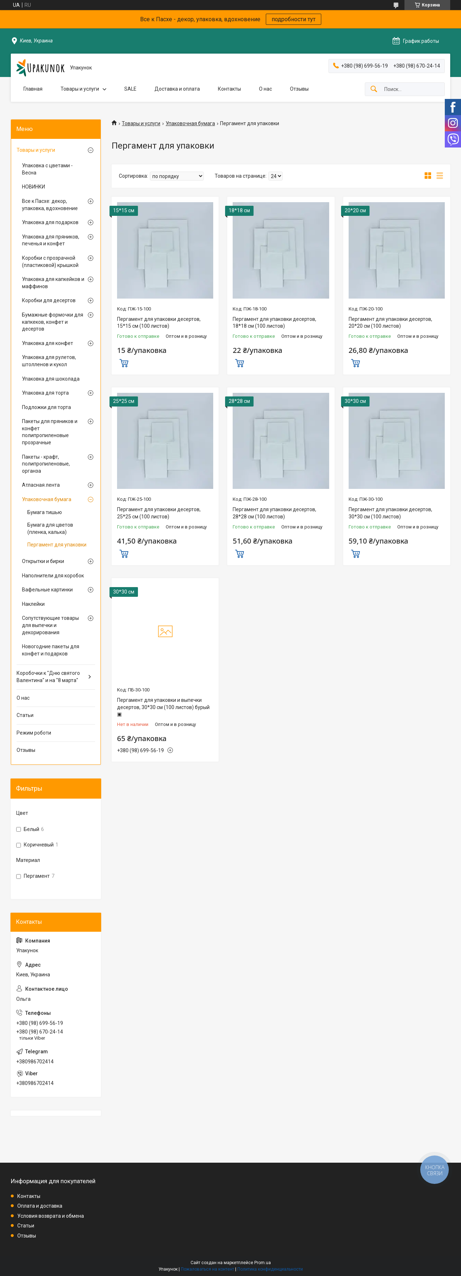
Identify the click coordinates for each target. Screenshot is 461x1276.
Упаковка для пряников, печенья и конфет (50, 240)
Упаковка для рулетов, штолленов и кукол (49, 360)
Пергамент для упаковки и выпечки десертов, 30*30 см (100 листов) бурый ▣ (163, 707)
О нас (265, 89)
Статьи (25, 715)
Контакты (229, 89)
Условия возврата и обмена (50, 1216)
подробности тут (293, 19)
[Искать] (374, 89)
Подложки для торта (46, 407)
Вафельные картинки (47, 589)
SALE (130, 89)
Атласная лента (41, 485)
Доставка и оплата (177, 89)
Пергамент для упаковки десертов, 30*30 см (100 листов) (390, 513)
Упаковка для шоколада (51, 379)
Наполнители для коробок (53, 575)
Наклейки (33, 604)
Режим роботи (34, 733)
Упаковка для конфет (47, 343)
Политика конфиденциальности (270, 1269)
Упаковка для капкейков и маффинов (53, 282)
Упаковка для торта (45, 393)
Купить (124, 362)
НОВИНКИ (33, 187)
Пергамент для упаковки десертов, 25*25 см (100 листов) (159, 513)
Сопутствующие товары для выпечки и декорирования (50, 625)
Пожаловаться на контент (207, 1269)
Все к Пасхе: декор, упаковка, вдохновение (50, 204)
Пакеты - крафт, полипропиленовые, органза (46, 464)
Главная (32, 89)
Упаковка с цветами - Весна (47, 169)
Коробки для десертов (49, 300)
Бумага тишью (44, 512)
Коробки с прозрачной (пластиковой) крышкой (50, 261)
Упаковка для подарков (50, 222)
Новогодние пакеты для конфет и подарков (50, 650)
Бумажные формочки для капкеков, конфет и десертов (52, 322)
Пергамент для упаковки (56, 545)
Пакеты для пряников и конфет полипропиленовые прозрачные (49, 431)
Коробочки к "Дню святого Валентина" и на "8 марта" (48, 676)
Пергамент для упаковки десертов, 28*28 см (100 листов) (274, 513)
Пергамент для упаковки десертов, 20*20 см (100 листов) (390, 322)
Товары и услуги (80, 89)
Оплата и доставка (39, 1206)
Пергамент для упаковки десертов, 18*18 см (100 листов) (274, 322)
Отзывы (299, 89)
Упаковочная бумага (190, 123)
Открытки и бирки (43, 561)
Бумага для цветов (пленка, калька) (50, 528)
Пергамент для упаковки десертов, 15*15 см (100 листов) (159, 322)
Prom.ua (262, 1262)
